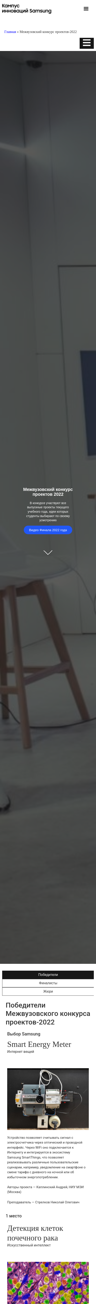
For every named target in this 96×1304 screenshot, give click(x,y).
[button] (86, 9)
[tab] (48, 975)
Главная (10, 32)
